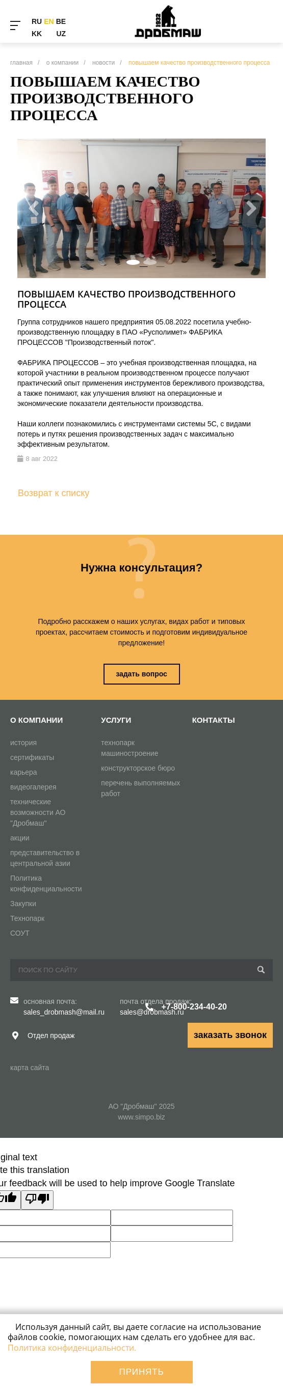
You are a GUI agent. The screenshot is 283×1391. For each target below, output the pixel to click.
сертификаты (32, 757)
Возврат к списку (53, 493)
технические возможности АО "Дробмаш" (38, 812)
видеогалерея (33, 787)
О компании (36, 720)
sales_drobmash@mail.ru (64, 1012)
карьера (23, 772)
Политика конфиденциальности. (72, 1347)
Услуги (116, 720)
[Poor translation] (37, 1200)
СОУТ (20, 933)
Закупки (23, 903)
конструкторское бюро (138, 768)
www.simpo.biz (141, 1117)
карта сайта (29, 1067)
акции (20, 838)
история (23, 743)
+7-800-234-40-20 (194, 1006)
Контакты (213, 720)
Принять (141, 1372)
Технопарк (27, 918)
